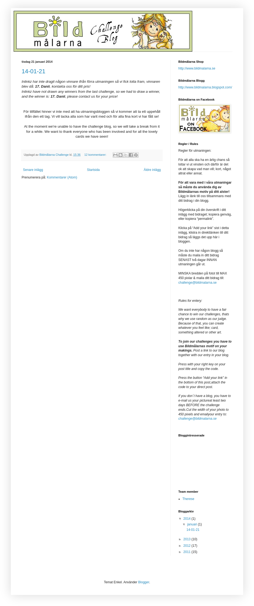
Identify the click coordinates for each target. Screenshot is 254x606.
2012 (187, 546)
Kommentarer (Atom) (62, 177)
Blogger (143, 582)
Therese (188, 499)
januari (192, 524)
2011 (187, 552)
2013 (187, 539)
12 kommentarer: (95, 154)
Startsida (93, 170)
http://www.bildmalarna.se (196, 68)
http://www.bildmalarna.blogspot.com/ (205, 87)
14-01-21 (33, 71)
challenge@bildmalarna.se (197, 282)
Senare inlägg (33, 170)
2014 (187, 519)
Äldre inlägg (152, 170)
